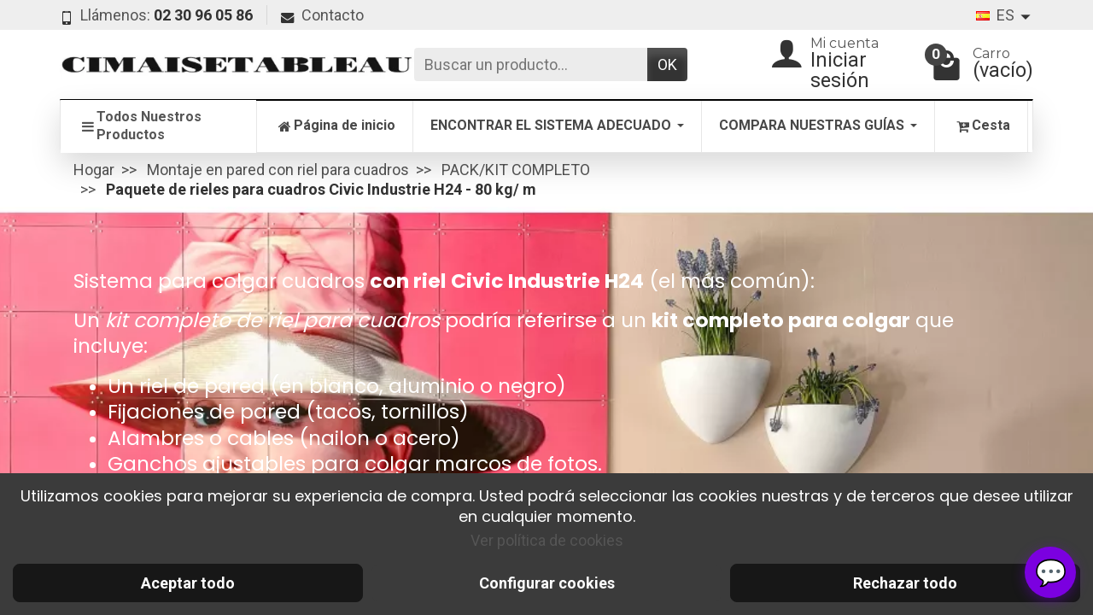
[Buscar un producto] (530, 64)
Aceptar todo (188, 583)
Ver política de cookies (547, 540)
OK (667, 64)
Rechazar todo (905, 583)
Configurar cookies (547, 583)
